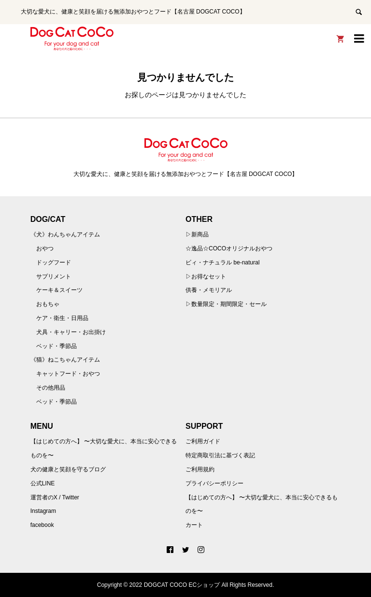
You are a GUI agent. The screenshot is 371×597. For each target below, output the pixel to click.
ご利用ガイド (203, 441)
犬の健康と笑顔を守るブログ (68, 469)
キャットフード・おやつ (68, 373)
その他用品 (50, 387)
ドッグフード (53, 262)
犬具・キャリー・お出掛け (71, 332)
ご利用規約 (200, 469)
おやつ (45, 248)
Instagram (43, 511)
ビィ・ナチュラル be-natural (222, 262)
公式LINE (42, 483)
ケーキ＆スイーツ (59, 290)
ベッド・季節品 (56, 346)
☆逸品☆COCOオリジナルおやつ (229, 248)
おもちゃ (47, 304)
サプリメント (53, 276)
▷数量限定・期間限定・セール (226, 304)
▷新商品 (197, 234)
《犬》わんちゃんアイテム (65, 234)
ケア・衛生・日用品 (62, 318)
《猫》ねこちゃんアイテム (65, 359)
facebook (42, 525)
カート (194, 525)
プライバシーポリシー (214, 483)
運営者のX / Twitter (54, 497)
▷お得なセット (206, 276)
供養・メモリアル (209, 290)
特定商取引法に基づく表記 (220, 455)
